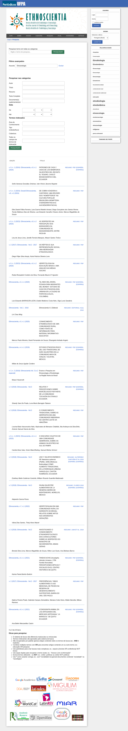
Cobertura (12, 133)
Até (10, 114)
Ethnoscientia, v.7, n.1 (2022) (19, 506)
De (10, 110)
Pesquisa (50, 35)
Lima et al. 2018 (78, 530)
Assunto (12, 66)
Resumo (12, 92)
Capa (10, 35)
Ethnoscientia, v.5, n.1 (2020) (19, 282)
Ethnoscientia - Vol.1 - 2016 (18, 308)
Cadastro (39, 35)
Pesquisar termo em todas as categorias (23, 49)
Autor (11, 83)
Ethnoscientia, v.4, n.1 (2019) (19, 347)
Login (93, 15)
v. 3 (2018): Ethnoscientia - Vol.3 (20, 387)
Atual (59, 35)
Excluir (61, 66)
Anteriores (70, 35)
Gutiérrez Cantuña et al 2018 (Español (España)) (76, 459)
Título (11, 87)
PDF (82, 191)
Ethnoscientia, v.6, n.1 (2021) (19, 558)
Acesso (28, 35)
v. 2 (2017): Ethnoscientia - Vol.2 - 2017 (23, 245)
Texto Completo (14, 96)
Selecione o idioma (97, 35)
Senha (94, 19)
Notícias (81, 35)
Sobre (19, 35)
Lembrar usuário (98, 22)
